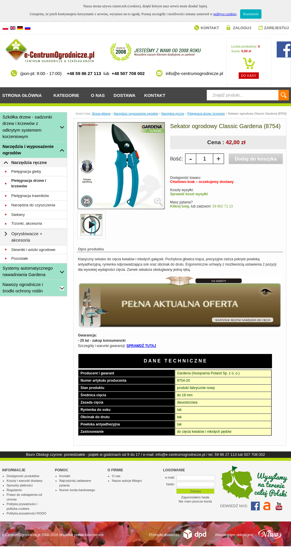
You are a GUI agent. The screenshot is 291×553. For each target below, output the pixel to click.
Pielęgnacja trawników (30, 195)
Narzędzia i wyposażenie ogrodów (28, 150)
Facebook (255, 506)
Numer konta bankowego (77, 490)
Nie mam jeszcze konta (195, 501)
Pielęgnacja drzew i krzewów (28, 183)
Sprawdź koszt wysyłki (189, 194)
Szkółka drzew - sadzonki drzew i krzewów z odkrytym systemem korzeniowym (27, 126)
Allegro (267, 506)
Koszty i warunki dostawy (25, 480)
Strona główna (22, 95)
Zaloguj (242, 28)
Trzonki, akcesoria (26, 223)
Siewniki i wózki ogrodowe (33, 249)
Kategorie (66, 95)
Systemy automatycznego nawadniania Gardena (28, 271)
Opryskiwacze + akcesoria (26, 237)
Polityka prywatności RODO (27, 513)
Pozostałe (19, 258)
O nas (98, 95)
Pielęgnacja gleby (26, 171)
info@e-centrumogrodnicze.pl (180, 454)
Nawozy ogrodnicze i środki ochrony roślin (23, 288)
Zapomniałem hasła (195, 497)
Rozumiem (251, 14)
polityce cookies (224, 14)
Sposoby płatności (20, 485)
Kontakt (210, 28)
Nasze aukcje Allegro (127, 480)
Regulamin (14, 490)
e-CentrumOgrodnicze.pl (21, 535)
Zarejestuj (276, 28)
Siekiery (18, 214)
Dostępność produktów (23, 476)
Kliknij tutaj (179, 206)
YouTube (278, 506)
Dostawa (124, 95)
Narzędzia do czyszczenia (33, 205)
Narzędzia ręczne (29, 162)
